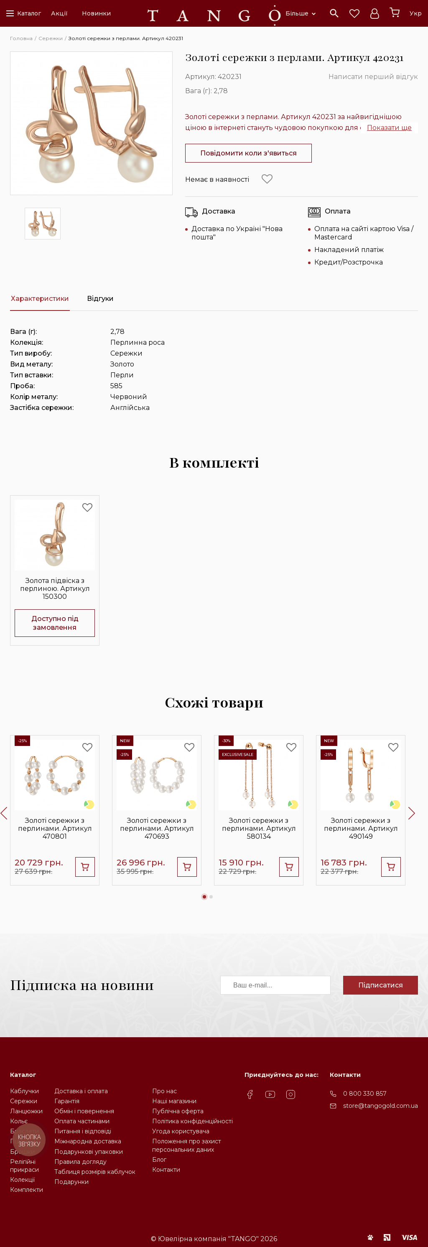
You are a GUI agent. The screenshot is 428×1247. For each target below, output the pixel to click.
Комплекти (26, 1190)
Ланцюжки (26, 1111)
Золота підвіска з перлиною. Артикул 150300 (55, 589)
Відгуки (100, 299)
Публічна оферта (178, 1111)
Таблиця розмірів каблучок (94, 1172)
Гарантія (66, 1101)
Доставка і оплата (81, 1091)
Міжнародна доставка (87, 1141)
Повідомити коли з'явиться (248, 153)
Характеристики (40, 299)
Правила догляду (80, 1162)
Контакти (166, 1169)
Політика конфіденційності (192, 1121)
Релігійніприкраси (24, 1165)
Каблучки (24, 1091)
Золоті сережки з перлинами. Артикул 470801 (55, 828)
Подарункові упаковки (88, 1151)
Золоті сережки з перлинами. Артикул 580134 (259, 828)
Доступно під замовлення (55, 623)
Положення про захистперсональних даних (186, 1145)
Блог (159, 1159)
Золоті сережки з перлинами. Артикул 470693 (157, 828)
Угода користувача (180, 1131)
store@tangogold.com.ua (380, 1106)
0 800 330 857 (365, 1093)
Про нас (164, 1091)
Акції (59, 13)
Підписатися (380, 985)
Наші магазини (174, 1101)
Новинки (96, 13)
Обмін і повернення (84, 1111)
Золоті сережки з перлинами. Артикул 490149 (361, 828)
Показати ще (389, 128)
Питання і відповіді (82, 1131)
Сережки (23, 1101)
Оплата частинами (82, 1121)
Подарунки (71, 1182)
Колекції (22, 1179)
